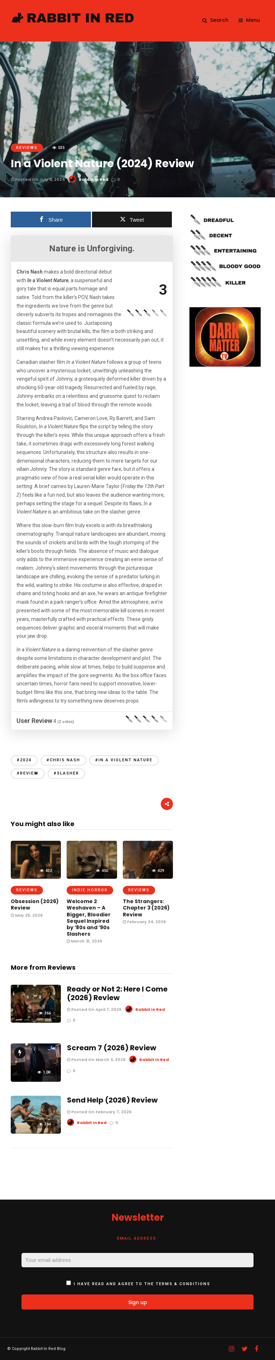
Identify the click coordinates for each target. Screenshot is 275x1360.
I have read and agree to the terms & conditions (142, 1284)
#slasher (66, 773)
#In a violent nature (124, 760)
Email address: (137, 1238)
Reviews (27, 147)
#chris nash (63, 760)
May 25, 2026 (27, 915)
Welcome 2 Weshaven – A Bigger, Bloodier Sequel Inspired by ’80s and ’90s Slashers (89, 917)
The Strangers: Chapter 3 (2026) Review (146, 908)
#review (28, 773)
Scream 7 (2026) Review (111, 1048)
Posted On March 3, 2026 (96, 1059)
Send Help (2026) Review (112, 1100)
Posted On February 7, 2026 (99, 1112)
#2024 (24, 760)
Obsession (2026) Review (35, 904)
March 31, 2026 (84, 941)
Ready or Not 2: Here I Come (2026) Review (117, 993)
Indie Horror (90, 890)
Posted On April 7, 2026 (94, 1009)
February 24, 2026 (144, 922)
